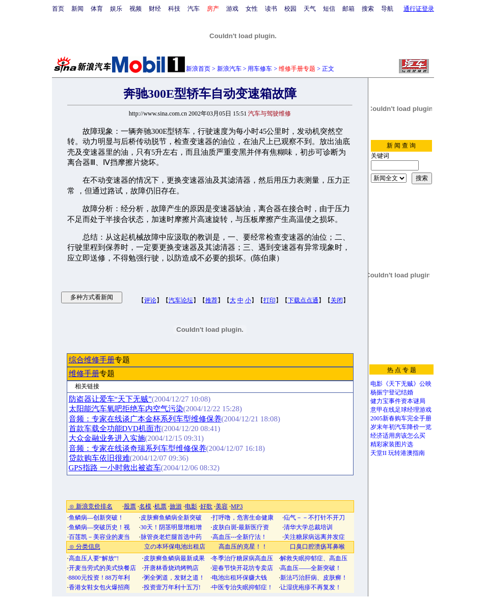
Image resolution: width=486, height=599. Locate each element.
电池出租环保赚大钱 (239, 577)
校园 (290, 8)
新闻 (77, 8)
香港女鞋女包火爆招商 (99, 587)
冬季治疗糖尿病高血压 (242, 558)
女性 (252, 8)
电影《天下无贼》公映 (400, 383)
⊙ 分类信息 (84, 546)
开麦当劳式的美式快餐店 (102, 568)
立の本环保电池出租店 (174, 546)
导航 (387, 8)
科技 (174, 8)
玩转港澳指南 (406, 453)
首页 (58, 8)
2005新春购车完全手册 (400, 418)
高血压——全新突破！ (310, 568)
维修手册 (84, 373)
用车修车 (260, 68)
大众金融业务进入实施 (107, 438)
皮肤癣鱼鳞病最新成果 (174, 558)
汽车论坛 (181, 300)
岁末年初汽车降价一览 (400, 427)
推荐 (211, 300)
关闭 (337, 300)
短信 (329, 8)
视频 (135, 8)
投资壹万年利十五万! (172, 587)
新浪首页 (198, 68)
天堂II (378, 453)
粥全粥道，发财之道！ (174, 577)
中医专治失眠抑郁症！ (242, 587)
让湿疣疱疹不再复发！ (310, 587)
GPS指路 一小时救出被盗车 (115, 468)
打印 (269, 300)
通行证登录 (418, 8)
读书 (271, 8)
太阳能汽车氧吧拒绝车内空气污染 (126, 409)
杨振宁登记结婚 (391, 392)
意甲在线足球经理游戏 (400, 409)
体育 (97, 8)
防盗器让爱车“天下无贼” (110, 399)
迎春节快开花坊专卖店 (242, 568)
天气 (310, 8)
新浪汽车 (229, 68)
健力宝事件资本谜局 (397, 401)
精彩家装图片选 (391, 444)
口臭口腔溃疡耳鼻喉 (317, 546)
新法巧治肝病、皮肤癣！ (313, 577)
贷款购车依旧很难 (99, 458)
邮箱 (348, 8)
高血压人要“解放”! (94, 558)
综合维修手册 (92, 360)
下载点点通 (303, 300)
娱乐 (116, 8)
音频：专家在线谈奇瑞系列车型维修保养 (137, 448)
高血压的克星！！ (243, 546)
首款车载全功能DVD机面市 (115, 428)
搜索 (368, 8)
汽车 (193, 8)
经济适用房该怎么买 (397, 435)
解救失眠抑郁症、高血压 (313, 558)
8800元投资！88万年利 (99, 577)
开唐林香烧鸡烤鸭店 (171, 568)
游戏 (232, 8)
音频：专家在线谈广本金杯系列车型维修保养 (145, 419)
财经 (155, 8)
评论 (150, 300)
